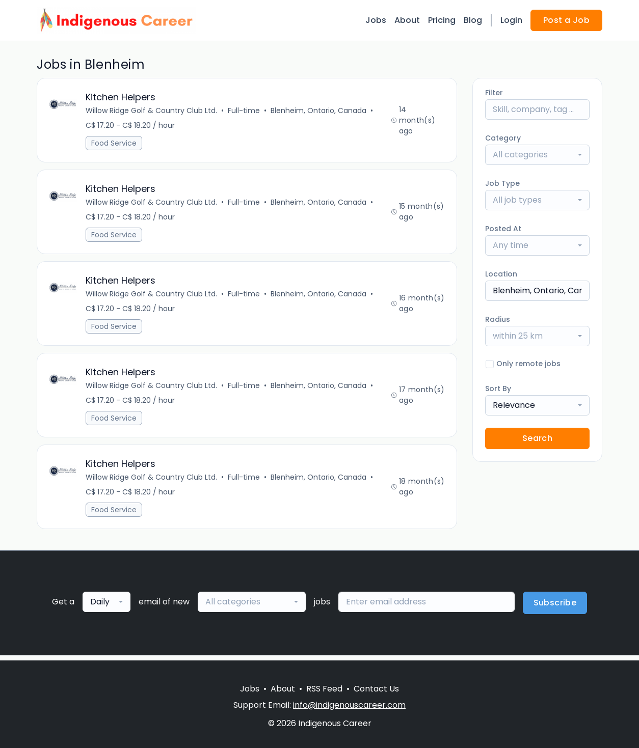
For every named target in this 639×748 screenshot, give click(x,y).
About (407, 20)
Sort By (498, 388)
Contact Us (376, 689)
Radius (497, 319)
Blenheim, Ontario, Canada (319, 111)
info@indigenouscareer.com (349, 705)
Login (511, 20)
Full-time (244, 111)
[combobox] (537, 155)
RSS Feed (324, 689)
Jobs (375, 20)
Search (537, 438)
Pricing (442, 20)
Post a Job (566, 20)
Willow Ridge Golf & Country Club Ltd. (152, 111)
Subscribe (555, 608)
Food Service (114, 143)
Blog (473, 20)
